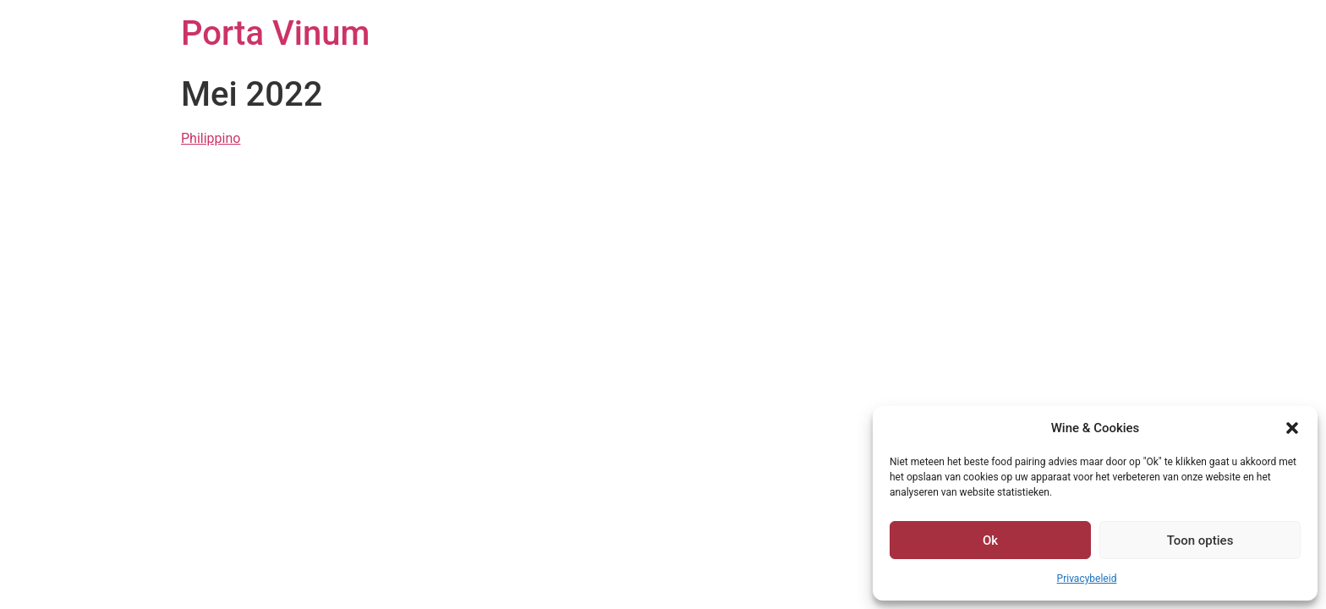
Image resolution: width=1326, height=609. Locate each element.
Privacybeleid (1087, 578)
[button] (1292, 428)
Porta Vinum (275, 33)
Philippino (210, 138)
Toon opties (1200, 540)
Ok (990, 540)
